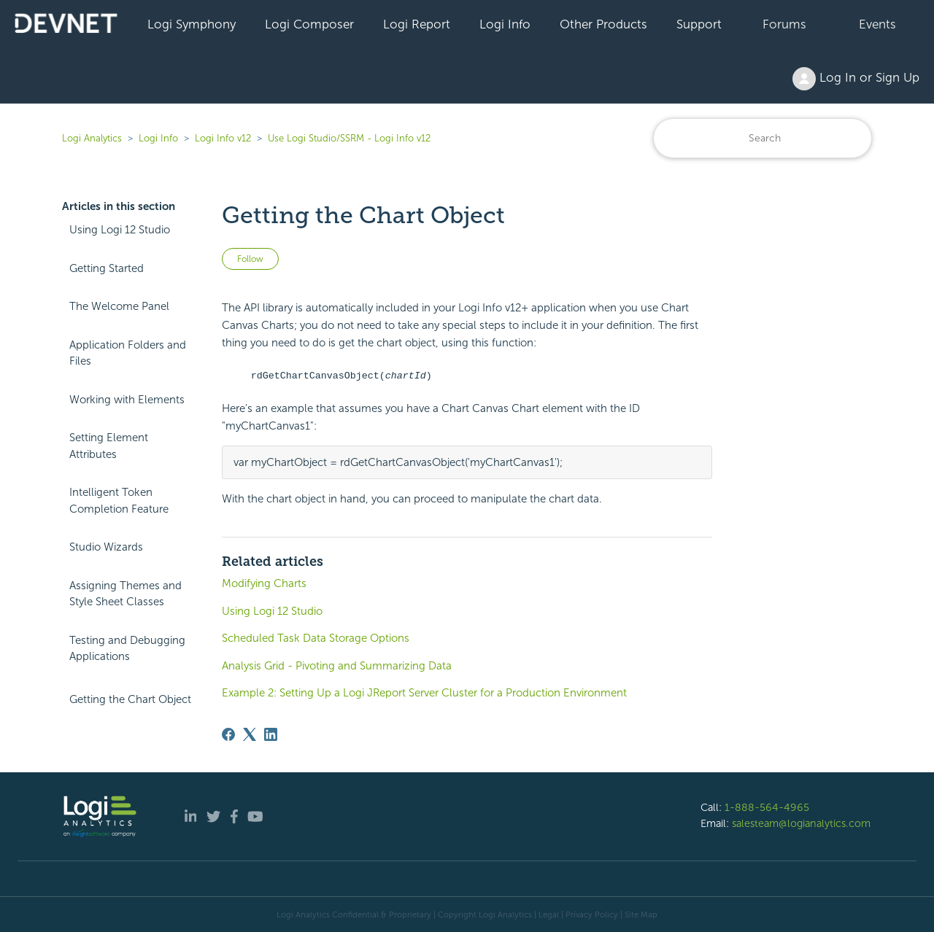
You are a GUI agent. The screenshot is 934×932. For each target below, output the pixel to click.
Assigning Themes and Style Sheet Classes (125, 594)
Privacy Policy (592, 914)
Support (699, 24)
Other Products (603, 24)
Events (877, 24)
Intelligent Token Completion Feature (119, 501)
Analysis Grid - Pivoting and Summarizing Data (337, 665)
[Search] (762, 138)
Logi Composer (309, 24)
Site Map (641, 914)
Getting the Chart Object (130, 699)
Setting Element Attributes (108, 446)
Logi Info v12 (223, 138)
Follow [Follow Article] (250, 259)
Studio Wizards (106, 547)
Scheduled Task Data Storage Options (315, 638)
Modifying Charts (264, 583)
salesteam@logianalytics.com (801, 823)
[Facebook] (228, 734)
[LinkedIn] (270, 734)
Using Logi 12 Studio (119, 229)
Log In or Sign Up (855, 78)
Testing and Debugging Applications (127, 649)
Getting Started (106, 268)
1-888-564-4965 (767, 807)
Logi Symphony (191, 24)
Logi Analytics (92, 138)
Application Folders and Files (127, 353)
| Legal (546, 914)
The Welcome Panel (119, 306)
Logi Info (504, 24)
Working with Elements (127, 399)
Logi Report (416, 24)
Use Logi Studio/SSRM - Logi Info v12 (349, 138)
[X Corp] (249, 734)
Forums (784, 24)
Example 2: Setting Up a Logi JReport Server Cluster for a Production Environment (424, 692)
